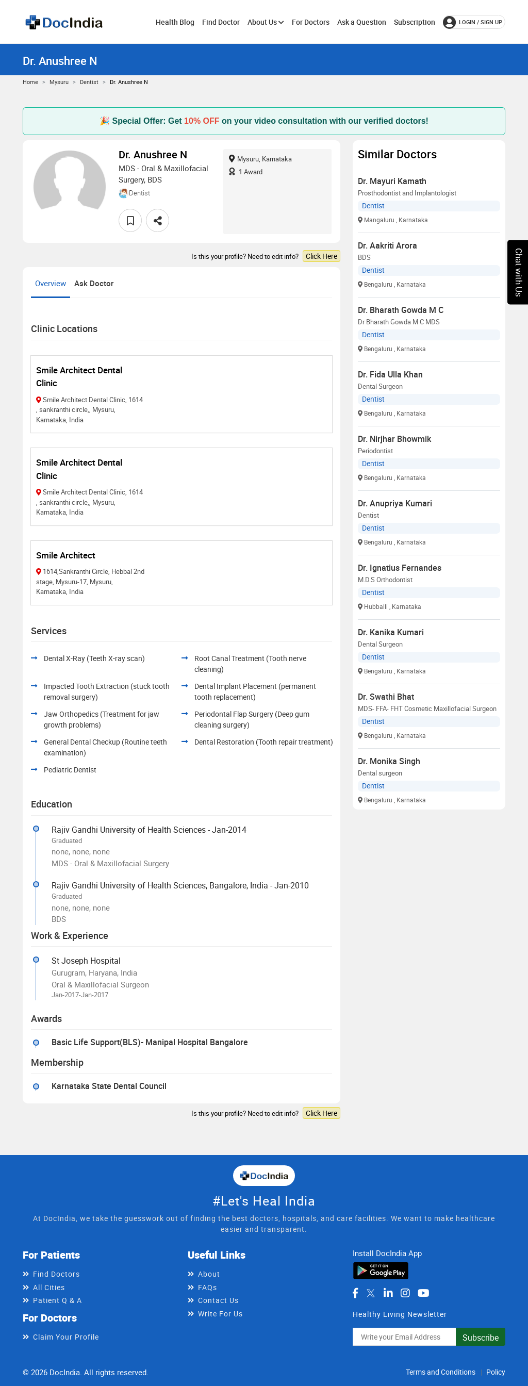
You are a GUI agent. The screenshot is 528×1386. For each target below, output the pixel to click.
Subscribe (481, 1337)
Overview (50, 283)
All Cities (49, 1287)
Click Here (321, 256)
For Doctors (310, 22)
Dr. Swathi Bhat (386, 696)
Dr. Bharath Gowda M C (400, 310)
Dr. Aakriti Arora (387, 245)
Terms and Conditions (440, 1372)
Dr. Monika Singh (389, 761)
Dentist (89, 82)
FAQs (207, 1287)
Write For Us (220, 1313)
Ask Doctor (93, 283)
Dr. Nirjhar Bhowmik (394, 438)
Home (30, 82)
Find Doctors (56, 1274)
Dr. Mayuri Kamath (392, 181)
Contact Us (218, 1300)
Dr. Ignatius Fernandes (399, 567)
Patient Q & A (57, 1300)
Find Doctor (221, 22)
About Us (266, 22)
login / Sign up (472, 22)
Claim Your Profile (66, 1337)
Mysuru (59, 82)
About (209, 1274)
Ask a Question (361, 22)
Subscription (414, 22)
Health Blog (175, 22)
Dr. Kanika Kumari (391, 632)
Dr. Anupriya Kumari (395, 503)
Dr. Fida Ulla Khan (390, 374)
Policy (495, 1372)
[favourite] (130, 220)
